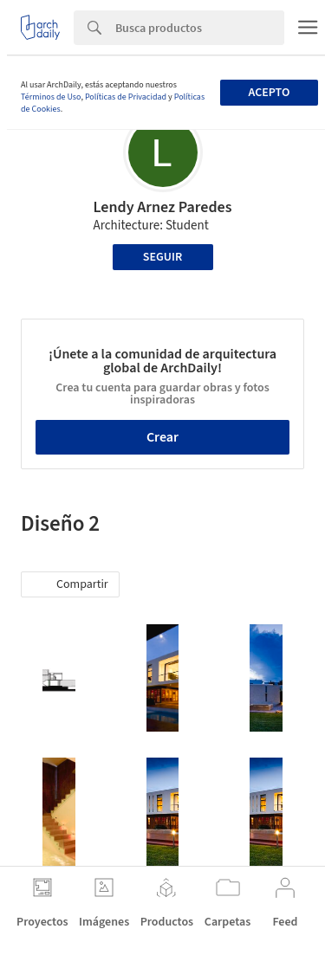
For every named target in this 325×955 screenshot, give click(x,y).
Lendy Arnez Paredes (163, 207)
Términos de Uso (51, 97)
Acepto (268, 92)
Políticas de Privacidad (125, 97)
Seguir (162, 257)
